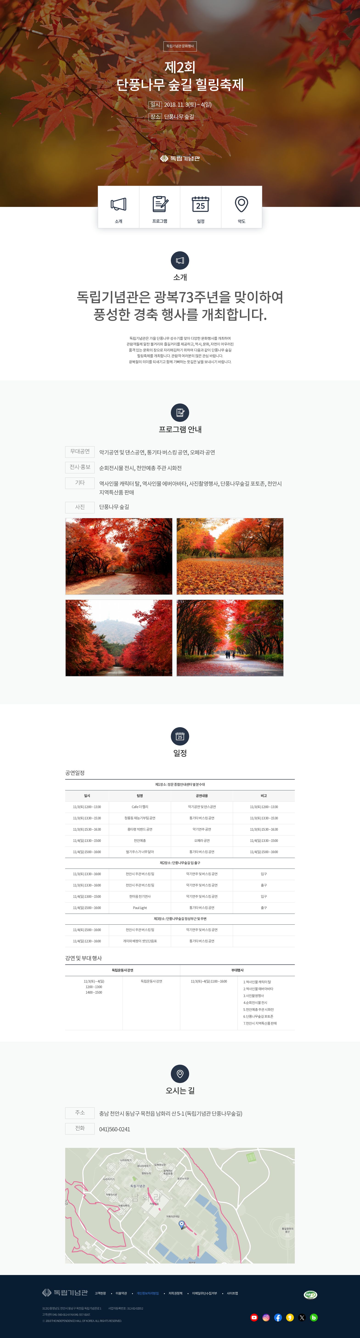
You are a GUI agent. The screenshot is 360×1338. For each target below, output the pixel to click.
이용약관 (121, 1293)
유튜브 (254, 1317)
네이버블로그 (314, 1317)
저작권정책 (175, 1293)
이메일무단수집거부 (204, 1293)
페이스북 (278, 1317)
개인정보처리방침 (148, 1293)
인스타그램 (266, 1317)
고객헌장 (100, 1293)
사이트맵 (232, 1293)
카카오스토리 (290, 1317)
